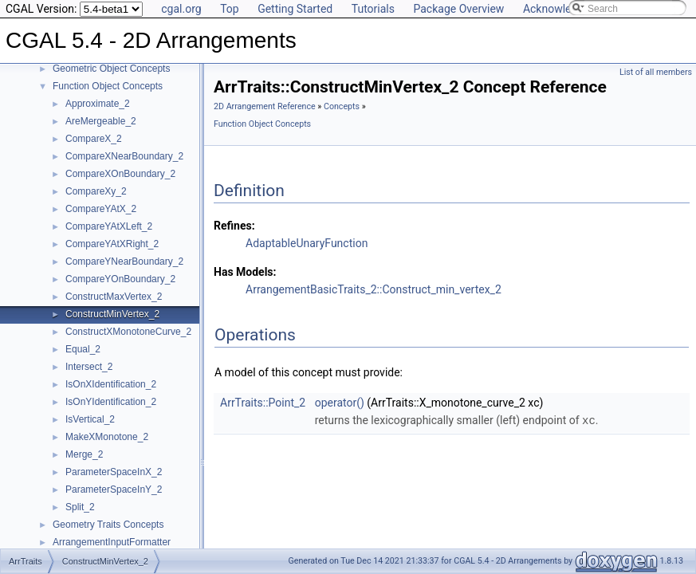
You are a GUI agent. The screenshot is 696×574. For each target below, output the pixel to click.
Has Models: (245, 271)
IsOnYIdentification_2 (110, 401)
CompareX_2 (93, 138)
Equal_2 (82, 349)
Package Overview (458, 8)
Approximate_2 (97, 103)
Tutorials (373, 8)
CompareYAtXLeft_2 (108, 226)
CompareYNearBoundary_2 (124, 261)
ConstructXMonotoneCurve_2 (128, 331)
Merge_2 (84, 454)
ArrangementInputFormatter (112, 542)
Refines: (234, 225)
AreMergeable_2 (100, 121)
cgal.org (181, 8)
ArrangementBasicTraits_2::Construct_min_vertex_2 (373, 289)
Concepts (342, 106)
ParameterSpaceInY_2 (113, 489)
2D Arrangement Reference (265, 106)
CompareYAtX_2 (100, 208)
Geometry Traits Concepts (108, 524)
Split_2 (80, 507)
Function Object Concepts (108, 86)
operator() (339, 402)
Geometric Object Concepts (111, 68)
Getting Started (295, 8)
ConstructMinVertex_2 (112, 314)
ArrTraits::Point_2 (262, 402)
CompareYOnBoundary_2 (120, 279)
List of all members (655, 72)
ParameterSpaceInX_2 (113, 472)
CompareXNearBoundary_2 (124, 156)
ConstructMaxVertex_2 (113, 296)
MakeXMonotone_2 (106, 436)
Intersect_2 (88, 366)
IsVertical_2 (90, 419)
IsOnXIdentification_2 (110, 384)
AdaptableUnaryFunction (307, 243)
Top (229, 8)
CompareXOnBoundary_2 (120, 173)
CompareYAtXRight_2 (112, 244)
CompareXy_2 (96, 191)
